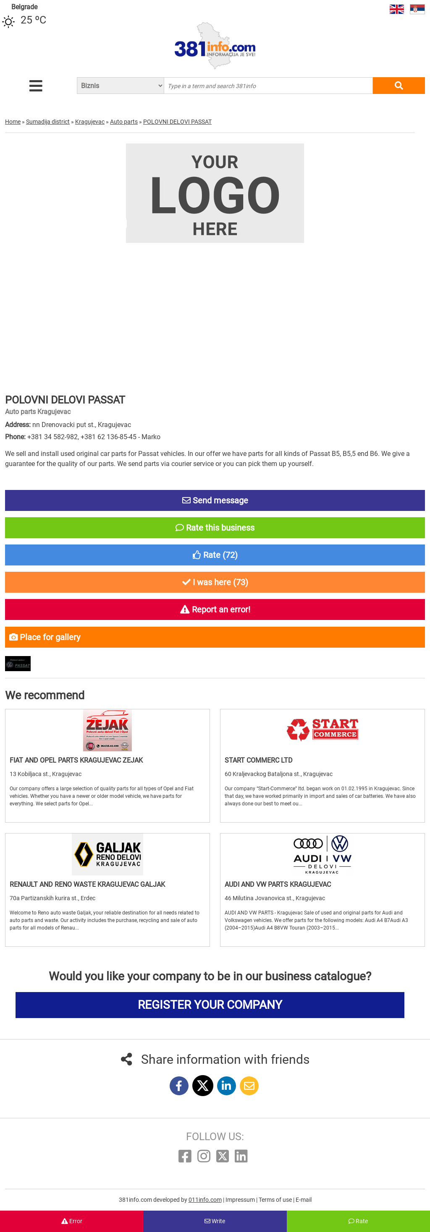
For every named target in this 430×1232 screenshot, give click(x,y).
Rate (358, 1221)
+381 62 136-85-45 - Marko (120, 437)
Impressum (240, 1199)
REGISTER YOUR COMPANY (210, 1005)
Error (71, 1221)
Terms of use (276, 1199)
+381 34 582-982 (52, 437)
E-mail (304, 1199)
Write (215, 1221)
